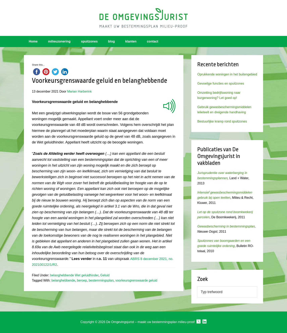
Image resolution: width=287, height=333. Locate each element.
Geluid (104, 275)
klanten (131, 41)
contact (152, 41)
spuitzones (89, 41)
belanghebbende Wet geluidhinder (74, 275)
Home (33, 41)
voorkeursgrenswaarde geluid (136, 280)
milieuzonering (59, 41)
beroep (82, 280)
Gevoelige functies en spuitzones (220, 83)
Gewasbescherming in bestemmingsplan (226, 226)
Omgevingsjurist (143, 18)
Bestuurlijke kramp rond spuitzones (222, 121)
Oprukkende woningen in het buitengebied (227, 74)
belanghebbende (63, 280)
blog (111, 41)
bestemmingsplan (101, 280)
